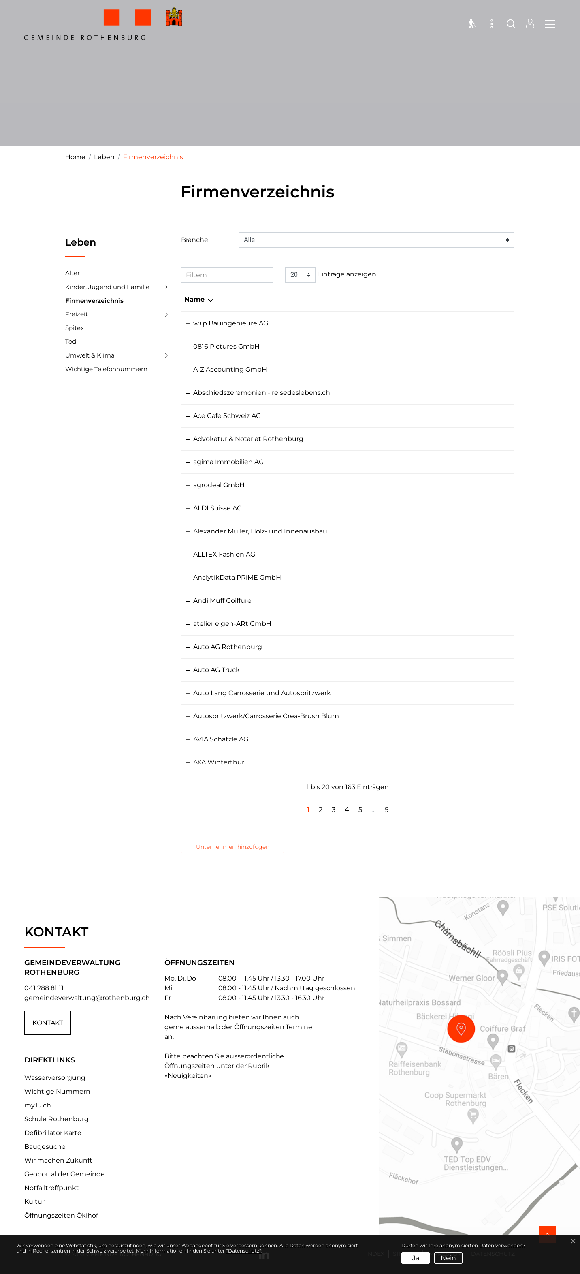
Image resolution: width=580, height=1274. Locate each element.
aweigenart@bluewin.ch (436, 623)
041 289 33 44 (360, 670)
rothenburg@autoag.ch (435, 647)
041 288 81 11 (44, 988)
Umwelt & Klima (90, 355)
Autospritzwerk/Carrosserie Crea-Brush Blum (257, 716)
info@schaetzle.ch (426, 739)
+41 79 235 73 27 (363, 346)
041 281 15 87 (358, 508)
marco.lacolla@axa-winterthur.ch (450, 762)
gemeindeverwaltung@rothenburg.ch (87, 998)
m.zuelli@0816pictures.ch (438, 346)
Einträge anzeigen (330, 275)
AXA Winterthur (209, 762)
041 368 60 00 (360, 739)
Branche (194, 240)
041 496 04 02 (361, 554)
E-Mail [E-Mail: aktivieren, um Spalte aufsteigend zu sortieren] (407, 299)
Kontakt (47, 1023)
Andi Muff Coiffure (213, 600)
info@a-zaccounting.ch (434, 369)
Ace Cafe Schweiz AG (218, 416)
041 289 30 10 (359, 323)
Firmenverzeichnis (94, 302)
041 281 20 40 (359, 600)
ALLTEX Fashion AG (215, 554)
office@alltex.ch (422, 554)
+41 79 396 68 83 (364, 485)
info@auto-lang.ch (426, 693)
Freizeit (76, 314)
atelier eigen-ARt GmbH (223, 623)
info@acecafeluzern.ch (433, 416)
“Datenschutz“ (243, 1251)
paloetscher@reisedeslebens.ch (448, 392)
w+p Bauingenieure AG (221, 323)
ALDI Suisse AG (208, 508)
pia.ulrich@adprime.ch (433, 577)
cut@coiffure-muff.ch (431, 600)
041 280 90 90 (360, 439)
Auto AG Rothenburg (218, 647)
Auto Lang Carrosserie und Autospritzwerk (253, 693)
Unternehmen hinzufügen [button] (232, 846)
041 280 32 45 (360, 716)
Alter (72, 273)
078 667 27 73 (359, 392)
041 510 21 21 (357, 577)
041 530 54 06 (360, 369)
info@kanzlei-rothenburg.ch (442, 439)
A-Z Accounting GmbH (221, 369)
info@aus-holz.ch (424, 531)
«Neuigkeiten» (187, 1075)
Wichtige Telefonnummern (106, 369)
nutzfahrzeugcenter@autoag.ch (449, 670)
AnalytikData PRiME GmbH (228, 577)
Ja (415, 1258)
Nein (448, 1258)
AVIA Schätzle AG (211, 739)
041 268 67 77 (359, 762)
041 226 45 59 (359, 462)
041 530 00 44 (361, 416)
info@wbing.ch (421, 323)
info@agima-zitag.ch (430, 462)
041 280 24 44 (360, 693)
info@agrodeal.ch (425, 485)
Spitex (74, 328)
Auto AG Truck (207, 670)
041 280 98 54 (360, 531)
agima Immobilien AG (219, 462)
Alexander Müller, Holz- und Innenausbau (251, 531)
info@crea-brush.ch (428, 716)
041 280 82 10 (359, 623)
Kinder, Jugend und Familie (107, 287)
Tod (70, 341)
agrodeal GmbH (210, 485)
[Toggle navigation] (547, 24)
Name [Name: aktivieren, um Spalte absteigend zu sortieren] (194, 299)
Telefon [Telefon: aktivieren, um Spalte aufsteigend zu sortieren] (350, 299)
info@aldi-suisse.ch (427, 508)
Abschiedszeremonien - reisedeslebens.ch (252, 392)
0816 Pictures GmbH (217, 346)
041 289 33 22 (359, 647)
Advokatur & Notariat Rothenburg (239, 439)
